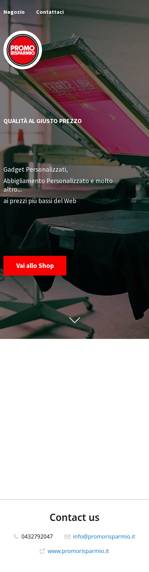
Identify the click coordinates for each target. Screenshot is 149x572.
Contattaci (50, 11)
